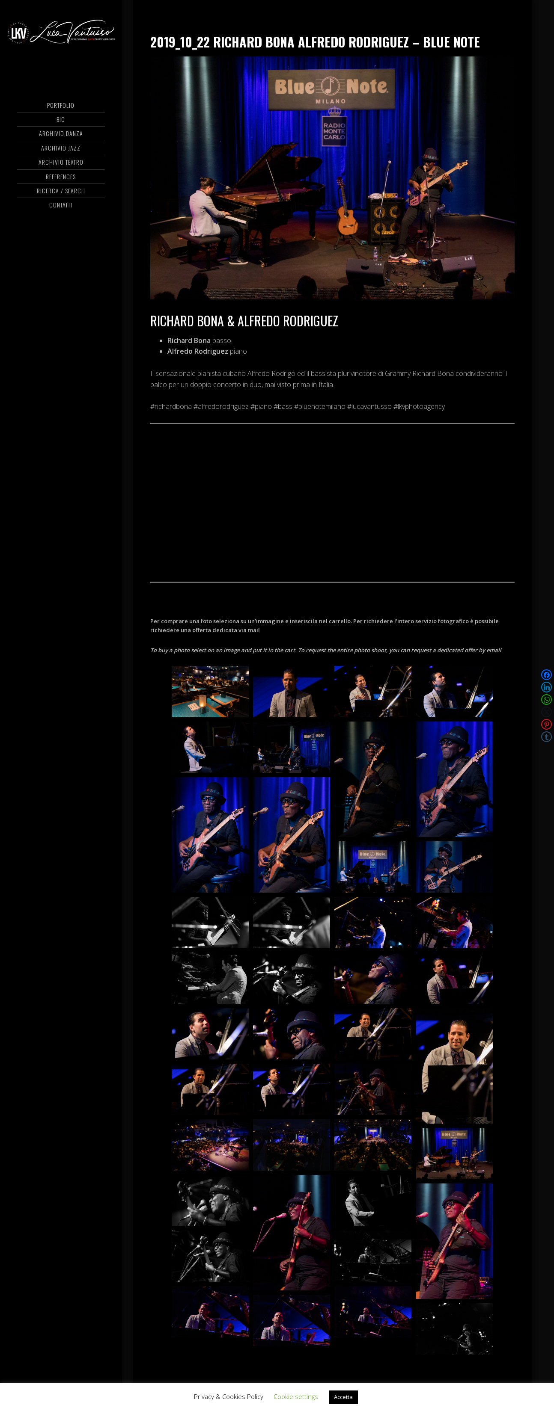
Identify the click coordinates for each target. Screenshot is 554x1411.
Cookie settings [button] (296, 1396)
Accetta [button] (343, 1397)
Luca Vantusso (61, 41)
